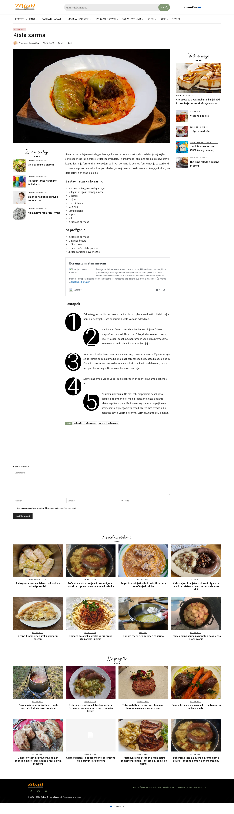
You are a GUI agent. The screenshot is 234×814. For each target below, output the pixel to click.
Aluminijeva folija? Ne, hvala (44, 212)
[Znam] (25, 7)
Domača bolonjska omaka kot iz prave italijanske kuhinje (90, 637)
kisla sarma (113, 423)
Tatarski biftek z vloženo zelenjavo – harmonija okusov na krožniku (143, 706)
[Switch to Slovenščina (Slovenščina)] (117, 806)
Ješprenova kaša (200, 131)
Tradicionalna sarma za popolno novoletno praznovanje (196, 637)
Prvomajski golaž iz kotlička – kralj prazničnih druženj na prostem (38, 706)
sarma (102, 423)
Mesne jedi (19, 29)
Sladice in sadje (185, 95)
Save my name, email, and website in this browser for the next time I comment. (46, 508)
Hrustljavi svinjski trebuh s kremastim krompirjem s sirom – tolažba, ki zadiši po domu (143, 760)
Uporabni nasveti (37, 160)
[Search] (164, 7)
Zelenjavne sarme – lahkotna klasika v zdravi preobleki (38, 585)
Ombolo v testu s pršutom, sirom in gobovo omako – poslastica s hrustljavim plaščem (38, 760)
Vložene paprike (199, 115)
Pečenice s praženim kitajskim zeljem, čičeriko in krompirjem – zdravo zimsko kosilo (91, 708)
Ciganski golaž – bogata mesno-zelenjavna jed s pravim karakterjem (90, 759)
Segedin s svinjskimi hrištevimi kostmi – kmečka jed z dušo (143, 585)
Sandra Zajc (34, 43)
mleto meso (91, 423)
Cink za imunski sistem (41, 164)
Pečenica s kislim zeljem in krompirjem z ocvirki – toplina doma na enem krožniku (90, 585)
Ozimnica (195, 112)
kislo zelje (78, 423)
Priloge (143, 632)
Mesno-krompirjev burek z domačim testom (38, 637)
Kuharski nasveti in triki (204, 142)
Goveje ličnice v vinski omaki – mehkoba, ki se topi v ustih (196, 706)
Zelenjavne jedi (37, 579)
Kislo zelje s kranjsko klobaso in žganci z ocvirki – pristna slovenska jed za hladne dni (196, 586)
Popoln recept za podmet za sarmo (143, 636)
